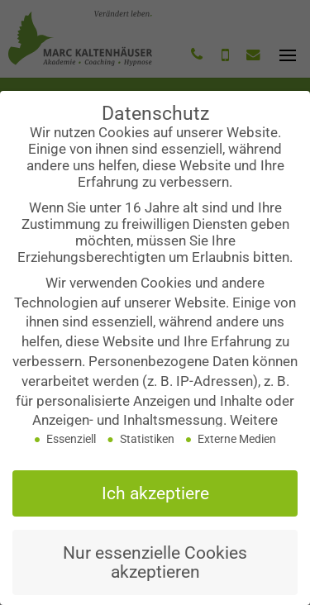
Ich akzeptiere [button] (155, 499)
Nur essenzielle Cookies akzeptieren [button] (155, 569)
